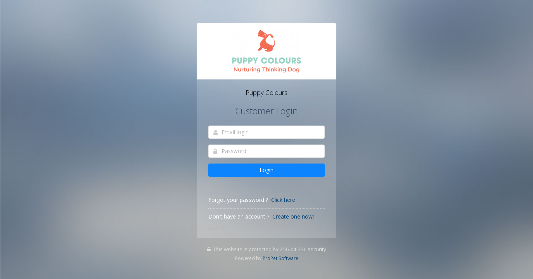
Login (266, 170)
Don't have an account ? (238, 216)
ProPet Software (280, 258)
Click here (283, 199)
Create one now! (293, 216)
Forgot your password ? (238, 199)
